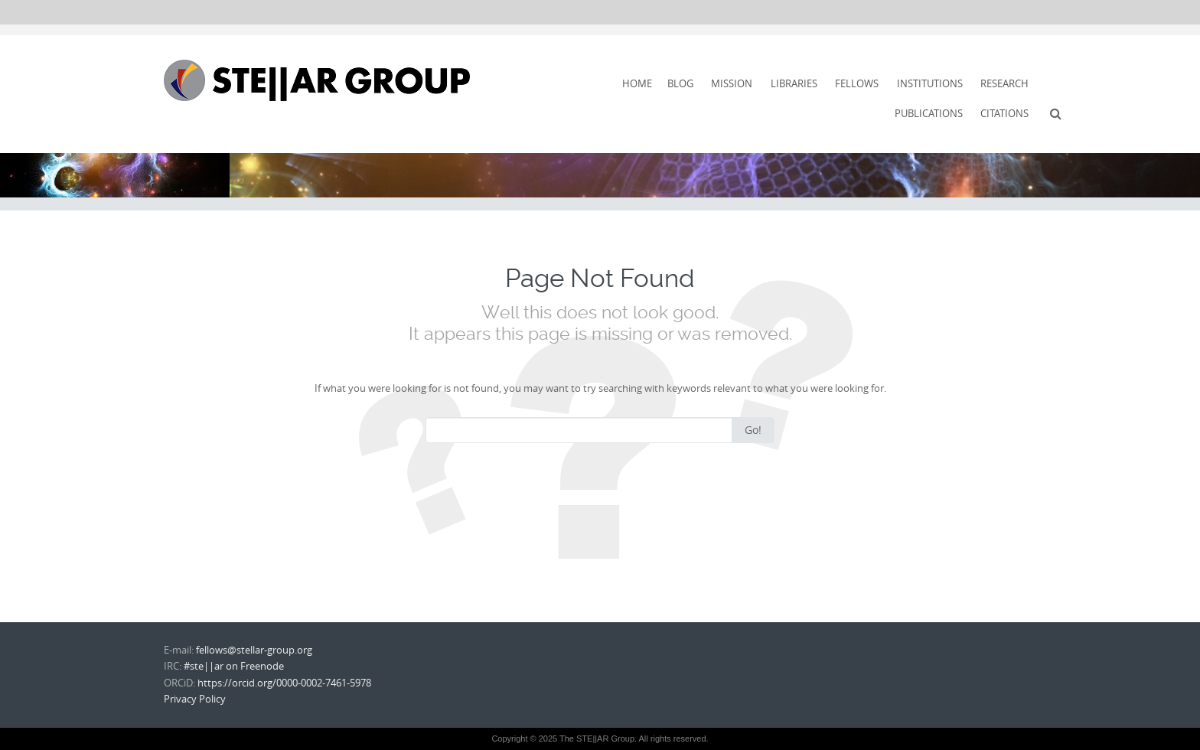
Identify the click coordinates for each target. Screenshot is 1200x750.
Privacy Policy (195, 699)
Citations (1004, 113)
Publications (929, 113)
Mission (731, 83)
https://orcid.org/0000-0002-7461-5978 (284, 683)
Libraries (794, 83)
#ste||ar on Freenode (234, 666)
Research (1004, 83)
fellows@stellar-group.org (254, 650)
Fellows (857, 83)
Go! (753, 429)
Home (637, 83)
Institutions (930, 83)
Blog (680, 83)
